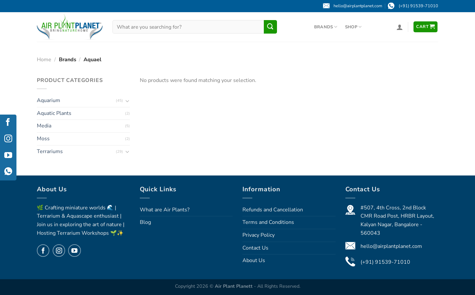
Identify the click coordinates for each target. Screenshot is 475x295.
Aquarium (48, 100)
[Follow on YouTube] (74, 250)
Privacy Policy (258, 235)
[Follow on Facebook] (43, 250)
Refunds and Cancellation (272, 209)
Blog (145, 222)
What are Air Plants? (164, 209)
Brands (326, 27)
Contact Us (255, 248)
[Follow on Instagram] (59, 250)
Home (44, 59)
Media (44, 125)
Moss (43, 138)
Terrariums (50, 151)
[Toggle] (127, 100)
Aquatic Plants (54, 113)
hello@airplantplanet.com (391, 246)
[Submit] (270, 26)
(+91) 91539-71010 (385, 262)
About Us (253, 260)
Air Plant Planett (234, 286)
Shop (353, 27)
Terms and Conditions (268, 222)
